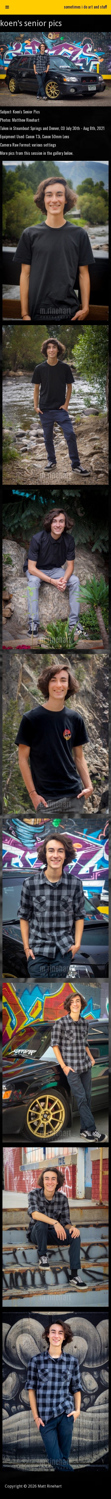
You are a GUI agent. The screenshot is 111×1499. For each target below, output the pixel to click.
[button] (7, 7)
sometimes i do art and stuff (85, 7)
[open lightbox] (55, 241)
